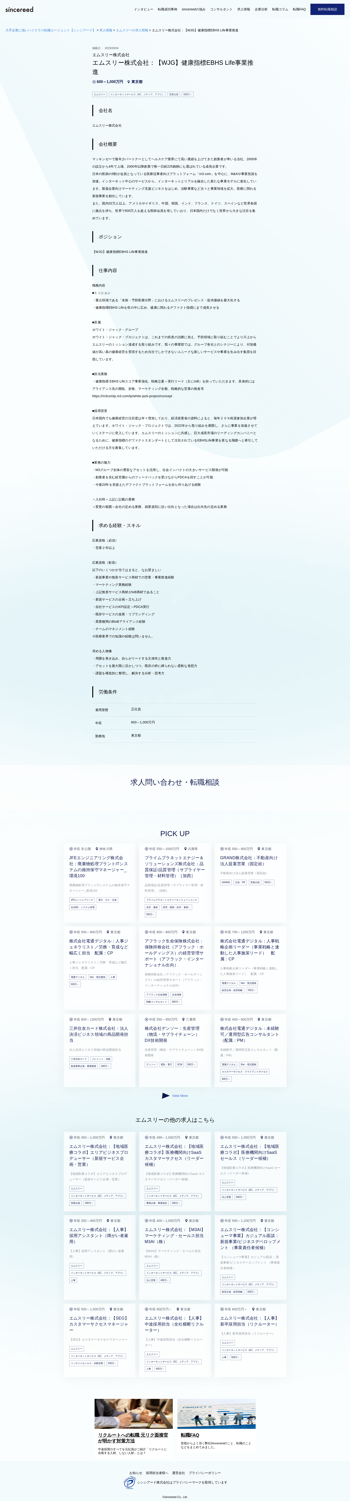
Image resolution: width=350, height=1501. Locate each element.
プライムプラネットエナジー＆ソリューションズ (171, 900)
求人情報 (243, 9)
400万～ (226, 1079)
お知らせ (135, 1473)
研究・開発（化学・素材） (177, 907)
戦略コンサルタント (156, 1002)
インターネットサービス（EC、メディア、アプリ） (98, 1196)
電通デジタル (78, 977)
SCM (179, 1064)
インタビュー (143, 9)
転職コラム (280, 9)
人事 (112, 977)
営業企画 (255, 882)
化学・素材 (152, 907)
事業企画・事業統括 (156, 1203)
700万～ (252, 990)
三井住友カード (79, 1059)
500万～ (150, 914)
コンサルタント (221, 9)
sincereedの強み (193, 9)
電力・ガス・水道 (107, 900)
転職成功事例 (167, 9)
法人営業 (226, 1197)
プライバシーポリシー (205, 1473)
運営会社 (178, 1473)
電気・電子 (166, 1064)
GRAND (226, 882)
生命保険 (176, 994)
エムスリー (76, 1188)
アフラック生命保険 (156, 994)
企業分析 (261, 9)
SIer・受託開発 (97, 977)
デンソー (151, 1064)
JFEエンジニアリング (82, 900)
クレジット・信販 (101, 1059)
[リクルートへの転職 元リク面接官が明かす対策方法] (135, 1428)
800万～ (176, 1002)
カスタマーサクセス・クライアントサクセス (245, 1071)
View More (175, 1096)
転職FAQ (299, 9)
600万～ (105, 1066)
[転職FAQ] (217, 1428)
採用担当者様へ (157, 1473)
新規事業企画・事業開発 (83, 1066)
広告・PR (240, 882)
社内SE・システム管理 (83, 907)
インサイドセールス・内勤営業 (87, 1363)
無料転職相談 (327, 9)
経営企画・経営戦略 (232, 990)
